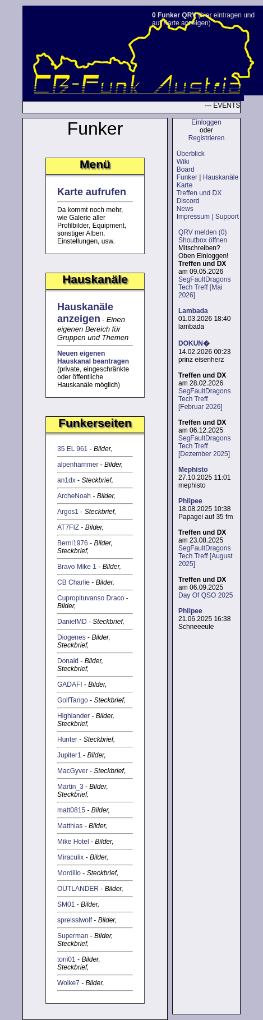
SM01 (66, 904)
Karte (185, 185)
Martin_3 (70, 787)
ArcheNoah (74, 496)
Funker (187, 177)
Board (186, 169)
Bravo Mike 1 (76, 567)
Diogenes (71, 637)
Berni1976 (72, 543)
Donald (68, 661)
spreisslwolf (74, 920)
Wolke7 (68, 983)
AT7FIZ (68, 527)
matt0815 (71, 810)
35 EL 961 (72, 449)
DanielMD (72, 622)
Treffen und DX (199, 193)
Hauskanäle (220, 177)
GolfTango (72, 700)
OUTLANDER (78, 889)
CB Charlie (73, 582)
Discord (188, 201)
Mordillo (69, 873)
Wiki (183, 162)
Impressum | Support (208, 216)
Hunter (67, 739)
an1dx (66, 480)
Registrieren (206, 138)
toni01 (66, 959)
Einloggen (206, 122)
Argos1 (68, 512)
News (185, 209)
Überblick (191, 154)
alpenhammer (77, 464)
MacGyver (72, 771)
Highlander (73, 716)
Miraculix (70, 857)
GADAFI (69, 684)
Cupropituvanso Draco (90, 598)
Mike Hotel (73, 842)
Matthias (69, 826)
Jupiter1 (69, 755)
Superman (72, 936)
